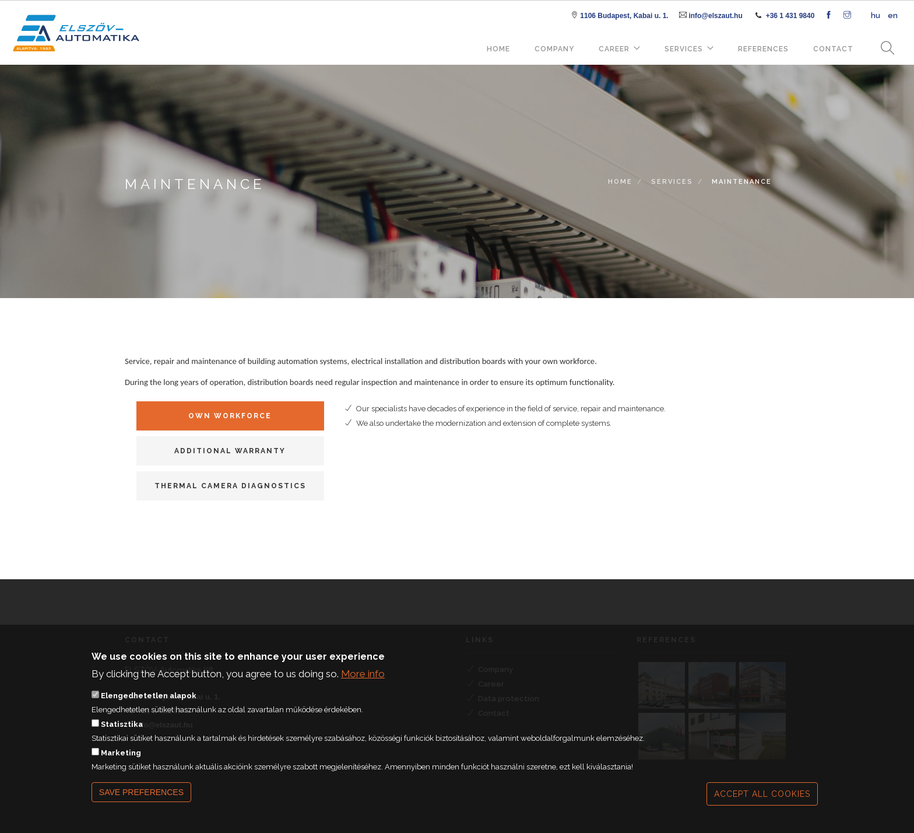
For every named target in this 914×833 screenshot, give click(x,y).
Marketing (121, 761)
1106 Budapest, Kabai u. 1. (624, 16)
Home (498, 49)
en (893, 15)
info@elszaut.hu (715, 16)
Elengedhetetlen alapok (148, 703)
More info (363, 681)
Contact (833, 49)
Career (614, 49)
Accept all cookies (762, 802)
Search (883, 49)
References (763, 49)
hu (875, 15)
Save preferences (141, 800)
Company (554, 49)
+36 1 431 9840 (790, 16)
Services (684, 49)
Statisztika (122, 732)
